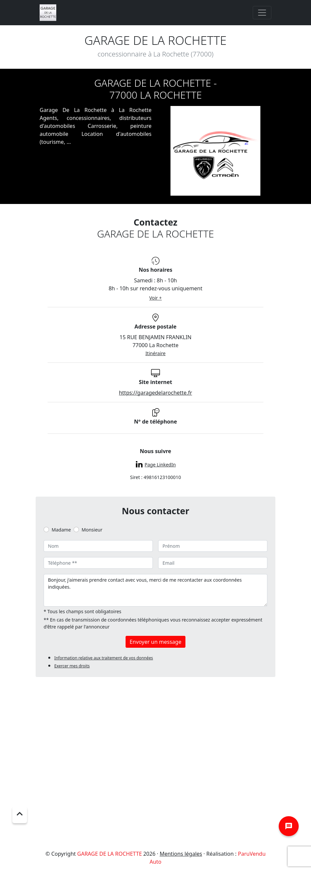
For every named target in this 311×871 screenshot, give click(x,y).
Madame (61, 530)
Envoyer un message (155, 641)
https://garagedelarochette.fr (155, 392)
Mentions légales (180, 853)
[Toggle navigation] (262, 12)
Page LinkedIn (160, 464)
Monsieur (92, 530)
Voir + (155, 298)
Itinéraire (155, 353)
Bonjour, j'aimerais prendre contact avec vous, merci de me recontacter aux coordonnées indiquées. (155, 590)
